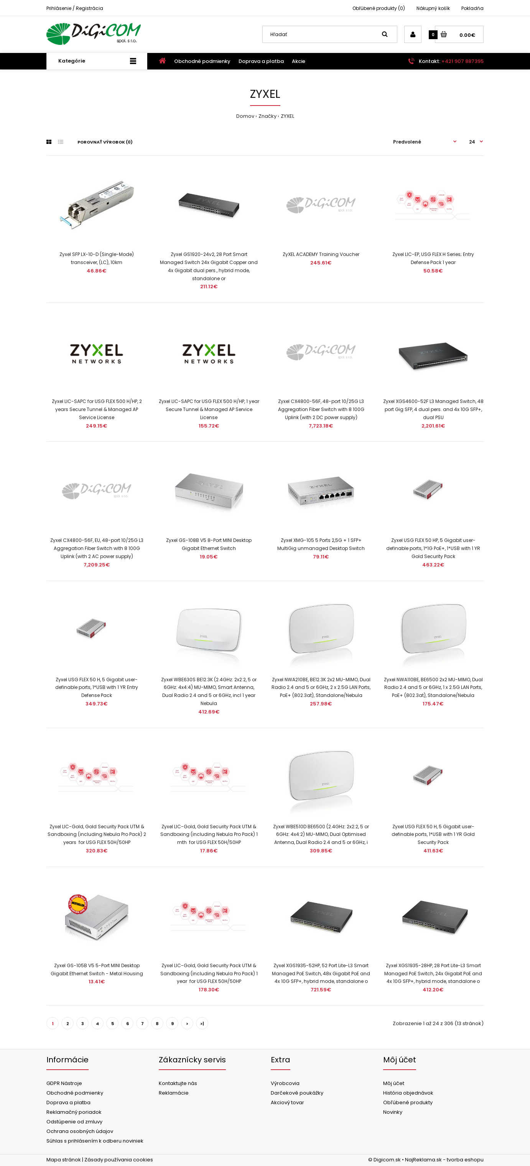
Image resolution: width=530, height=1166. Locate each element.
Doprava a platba (68, 1102)
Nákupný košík (433, 8)
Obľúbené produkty (408, 1102)
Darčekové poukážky (297, 1093)
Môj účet (393, 1083)
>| (202, 1024)
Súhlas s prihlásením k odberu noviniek (94, 1141)
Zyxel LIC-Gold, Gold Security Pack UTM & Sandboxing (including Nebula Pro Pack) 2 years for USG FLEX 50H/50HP (97, 834)
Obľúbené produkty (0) (378, 8)
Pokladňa (472, 8)
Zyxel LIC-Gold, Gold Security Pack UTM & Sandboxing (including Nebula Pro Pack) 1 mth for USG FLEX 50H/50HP (209, 834)
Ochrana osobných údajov (79, 1131)
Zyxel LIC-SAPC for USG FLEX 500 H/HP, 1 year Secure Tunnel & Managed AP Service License (209, 409)
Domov (245, 116)
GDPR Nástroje (64, 1083)
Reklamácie (174, 1093)
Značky (267, 116)
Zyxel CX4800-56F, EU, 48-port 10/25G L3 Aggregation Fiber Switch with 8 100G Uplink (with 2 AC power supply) (96, 548)
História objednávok (408, 1093)
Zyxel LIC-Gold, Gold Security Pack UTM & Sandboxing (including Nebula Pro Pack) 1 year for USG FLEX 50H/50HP (209, 973)
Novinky (392, 1112)
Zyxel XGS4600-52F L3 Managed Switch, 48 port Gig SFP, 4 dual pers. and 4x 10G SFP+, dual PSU (433, 409)
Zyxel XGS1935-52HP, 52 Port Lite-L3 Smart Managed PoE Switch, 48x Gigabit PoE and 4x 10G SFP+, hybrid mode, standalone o (321, 973)
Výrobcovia (285, 1083)
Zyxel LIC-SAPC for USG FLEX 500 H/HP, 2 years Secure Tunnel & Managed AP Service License (97, 409)
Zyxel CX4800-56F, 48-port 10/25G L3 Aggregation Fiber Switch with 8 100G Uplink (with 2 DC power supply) (321, 409)
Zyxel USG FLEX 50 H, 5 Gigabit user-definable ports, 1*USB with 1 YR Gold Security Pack (433, 834)
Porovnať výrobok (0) (105, 142)
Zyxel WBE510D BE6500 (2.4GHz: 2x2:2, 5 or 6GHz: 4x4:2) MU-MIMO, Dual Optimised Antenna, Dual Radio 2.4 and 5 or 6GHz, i (321, 834)
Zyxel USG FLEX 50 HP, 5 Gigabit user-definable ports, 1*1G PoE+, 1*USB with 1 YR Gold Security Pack (433, 548)
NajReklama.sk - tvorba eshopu (444, 1159)
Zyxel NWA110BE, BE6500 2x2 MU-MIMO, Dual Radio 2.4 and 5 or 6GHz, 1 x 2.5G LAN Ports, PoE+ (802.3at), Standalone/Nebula (433, 687)
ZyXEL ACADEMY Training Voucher (321, 254)
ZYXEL (287, 116)
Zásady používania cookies (118, 1159)
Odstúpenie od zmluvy (74, 1121)
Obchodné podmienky (74, 1093)
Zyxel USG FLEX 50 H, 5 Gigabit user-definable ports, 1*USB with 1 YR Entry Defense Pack (96, 687)
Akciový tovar (287, 1102)
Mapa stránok (63, 1159)
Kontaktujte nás (178, 1083)
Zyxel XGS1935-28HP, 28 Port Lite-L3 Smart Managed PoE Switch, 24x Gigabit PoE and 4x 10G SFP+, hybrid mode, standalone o (433, 973)
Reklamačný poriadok (74, 1112)
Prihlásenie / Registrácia (74, 8)
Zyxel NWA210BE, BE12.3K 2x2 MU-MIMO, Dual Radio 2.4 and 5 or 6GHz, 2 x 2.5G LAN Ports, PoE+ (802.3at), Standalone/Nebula (321, 687)
